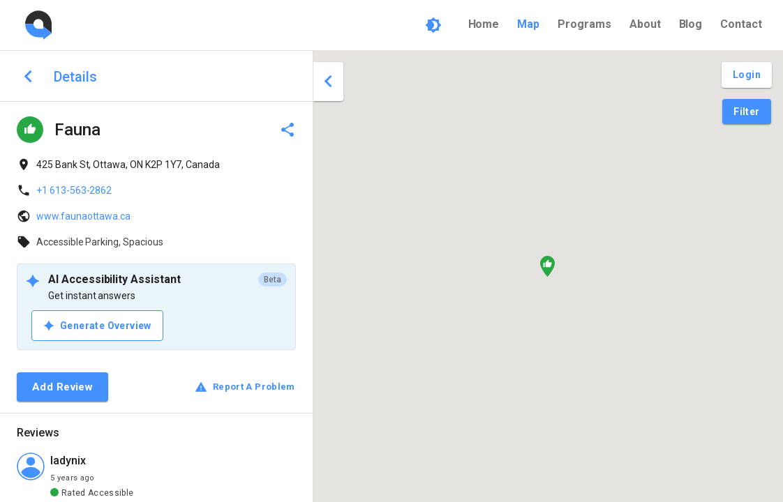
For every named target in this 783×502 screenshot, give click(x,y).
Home (484, 24)
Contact (741, 24)
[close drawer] (328, 81)
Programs (584, 24)
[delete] (287, 129)
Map (528, 24)
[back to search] (28, 76)
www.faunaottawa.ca (83, 216)
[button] (547, 266)
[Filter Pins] (746, 112)
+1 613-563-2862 (74, 190)
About (645, 24)
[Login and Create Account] (747, 75)
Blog (691, 24)
